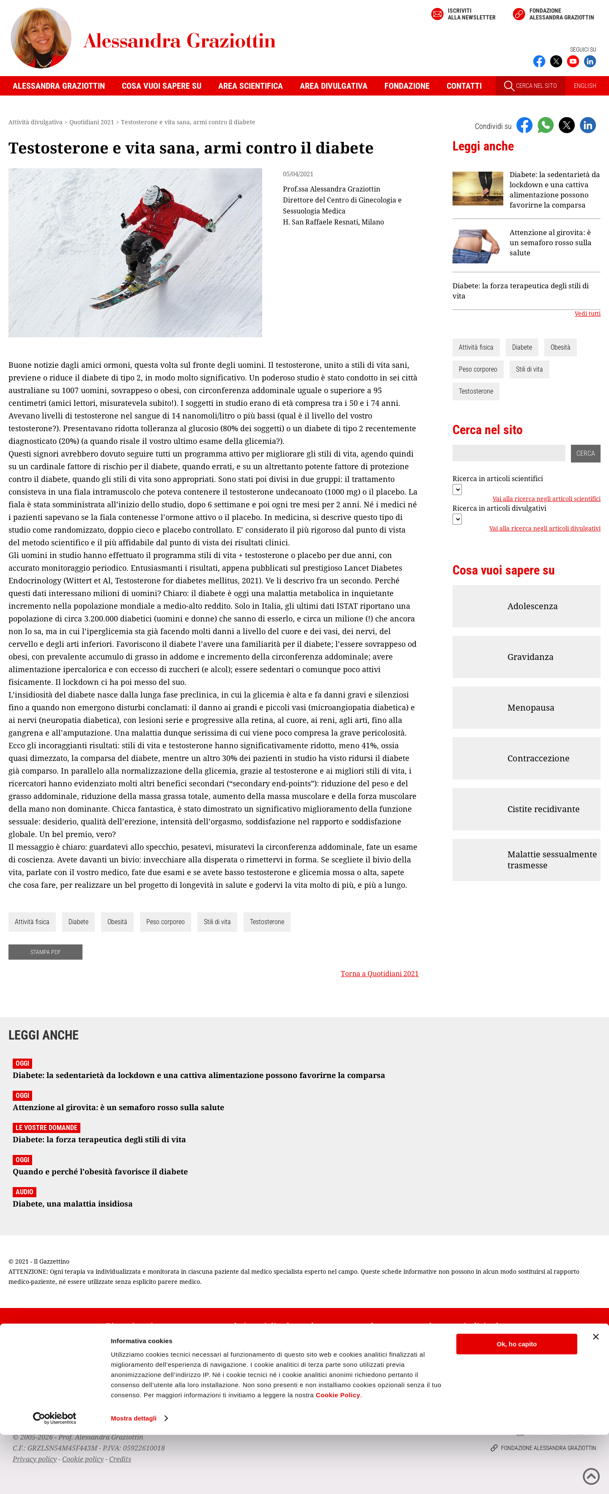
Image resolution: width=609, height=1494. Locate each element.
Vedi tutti (588, 313)
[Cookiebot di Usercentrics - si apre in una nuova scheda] (55, 1477)
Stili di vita (217, 922)
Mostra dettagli (133, 1477)
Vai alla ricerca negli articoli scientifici (547, 499)
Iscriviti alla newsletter (472, 14)
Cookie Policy (338, 1454)
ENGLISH (585, 86)
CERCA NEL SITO (530, 86)
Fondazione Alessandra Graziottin (561, 14)
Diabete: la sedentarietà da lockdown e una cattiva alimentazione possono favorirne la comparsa (555, 190)
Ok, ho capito (517, 1403)
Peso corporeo (165, 922)
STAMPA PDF (45, 952)
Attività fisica (32, 922)
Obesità (117, 922)
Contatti (464, 86)
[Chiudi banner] (596, 1396)
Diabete (78, 922)
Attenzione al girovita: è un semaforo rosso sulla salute (551, 242)
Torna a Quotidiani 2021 (380, 973)
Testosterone (267, 922)
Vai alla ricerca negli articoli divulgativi (545, 528)
